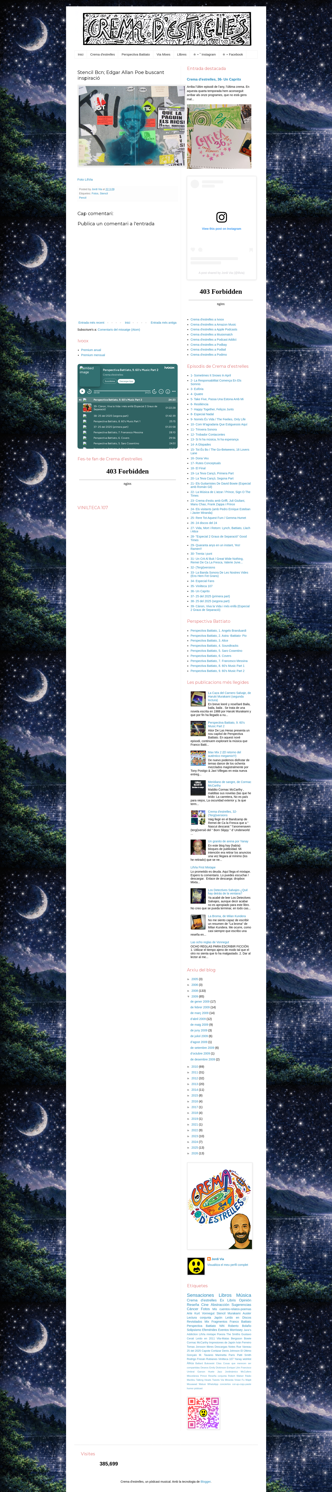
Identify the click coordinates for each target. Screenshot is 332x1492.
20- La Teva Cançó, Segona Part (212, 478)
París (232, 1355)
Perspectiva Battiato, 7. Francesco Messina (219, 661)
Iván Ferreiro (243, 1342)
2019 (195, 1118)
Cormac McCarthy (198, 1342)
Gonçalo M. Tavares (200, 1355)
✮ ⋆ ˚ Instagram (204, 54)
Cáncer (192, 1309)
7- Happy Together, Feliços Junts (212, 409)
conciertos (225, 1384)
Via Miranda (227, 1380)
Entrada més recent (91, 322)
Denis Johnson (231, 1350)
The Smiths (233, 1334)
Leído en (232, 1317)
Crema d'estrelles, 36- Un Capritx (214, 79)
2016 (195, 1101)
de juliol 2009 (199, 1036)
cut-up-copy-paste (241, 1384)
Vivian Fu (239, 1380)
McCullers (246, 1371)
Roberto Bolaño (239, 1326)
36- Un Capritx (200, 591)
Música (243, 1295)
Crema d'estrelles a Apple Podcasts (214, 329)
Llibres (182, 54)
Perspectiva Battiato (136, 54)
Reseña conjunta (217, 1376)
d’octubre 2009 (200, 1053)
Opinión (245, 1300)
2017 (195, 1107)
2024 (195, 1142)
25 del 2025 (194, 1350)
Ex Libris (228, 1300)
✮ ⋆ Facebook (233, 54)
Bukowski (209, 1363)
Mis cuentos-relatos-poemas (231, 1309)
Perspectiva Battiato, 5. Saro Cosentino (216, 650)
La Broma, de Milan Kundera (227, 916)
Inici (81, 54)
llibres (210, 1346)
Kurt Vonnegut (204, 1313)
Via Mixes (163, 54)
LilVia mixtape (207, 1334)
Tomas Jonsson (196, 1346)
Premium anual (91, 350)
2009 (195, 996)
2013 (195, 1084)
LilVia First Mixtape (203, 867)
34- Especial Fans (202, 581)
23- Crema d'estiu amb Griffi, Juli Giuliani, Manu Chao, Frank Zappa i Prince (218, 502)
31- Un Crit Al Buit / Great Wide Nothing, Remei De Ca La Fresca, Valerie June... (217, 560)
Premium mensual (93, 355)
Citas (218, 1363)
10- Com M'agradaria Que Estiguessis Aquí (219, 424)
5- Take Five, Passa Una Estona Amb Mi (217, 399)
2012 (195, 1078)
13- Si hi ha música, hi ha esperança (214, 439)
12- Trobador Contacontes (208, 434)
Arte (189, 1313)
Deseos (205, 1367)
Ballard (199, 1363)
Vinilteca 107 (226, 1359)
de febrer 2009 (200, 1007)
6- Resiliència (199, 404)
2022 (195, 1130)
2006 (195, 984)
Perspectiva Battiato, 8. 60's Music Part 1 (218, 665)
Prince (203, 1376)
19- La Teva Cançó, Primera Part (212, 473)
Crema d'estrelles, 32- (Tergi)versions (222, 813)
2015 (195, 1095)
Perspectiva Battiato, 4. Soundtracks (214, 645)
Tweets (216, 1380)
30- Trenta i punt (201, 553)
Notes (231, 1346)
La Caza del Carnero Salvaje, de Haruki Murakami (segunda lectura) (229, 696)
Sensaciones (200, 1295)
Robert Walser (236, 1376)
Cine (205, 1305)
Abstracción (220, 1305)
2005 (195, 979)
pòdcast (198, 1388)
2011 (195, 1072)
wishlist (247, 1359)
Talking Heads (203, 1380)
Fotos (95, 193)
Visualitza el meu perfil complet (227, 1264)
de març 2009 (199, 1013)
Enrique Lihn (233, 1367)
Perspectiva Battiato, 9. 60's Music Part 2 (218, 671)
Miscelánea (193, 1376)
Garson (201, 1371)
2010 (195, 1066)
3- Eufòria (197, 389)
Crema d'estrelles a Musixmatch (212, 334)
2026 (195, 1153)
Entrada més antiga (163, 322)
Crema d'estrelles (102, 54)
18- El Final (198, 468)
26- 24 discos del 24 (204, 523)
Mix (207, 1321)
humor (190, 1388)
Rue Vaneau (243, 1346)
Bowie (247, 1338)
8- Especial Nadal (202, 414)
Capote (206, 1350)
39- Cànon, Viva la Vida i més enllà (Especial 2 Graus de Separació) (220, 608)
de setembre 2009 (202, 1047)
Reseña (193, 1305)
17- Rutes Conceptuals (206, 463)
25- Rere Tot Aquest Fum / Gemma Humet (218, 518)
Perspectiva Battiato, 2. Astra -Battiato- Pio (219, 635)
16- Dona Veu (200, 458)
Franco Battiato (240, 1321)
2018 (195, 1112)
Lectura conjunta (199, 1317)
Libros (225, 1295)
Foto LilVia (85, 179)
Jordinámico (231, 1371)
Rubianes (211, 1359)
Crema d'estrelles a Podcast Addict (214, 339)
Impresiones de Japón (222, 1342)
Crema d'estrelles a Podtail (208, 349)
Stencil (104, 193)
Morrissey (236, 1330)
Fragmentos (219, 1321)
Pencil (82, 197)
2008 (195, 990)
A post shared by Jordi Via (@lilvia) (222, 272)
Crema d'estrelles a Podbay (209, 344)
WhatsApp (213, 1384)
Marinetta (221, 1355)
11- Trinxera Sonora (204, 429)
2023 (195, 1136)
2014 (195, 1089)
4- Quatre (197, 394)
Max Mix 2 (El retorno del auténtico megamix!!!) (224, 754)
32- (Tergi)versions (203, 567)
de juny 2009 (199, 1030)
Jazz (219, 1371)
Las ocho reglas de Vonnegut (210, 942)
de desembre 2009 (203, 1059)
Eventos (223, 1330)
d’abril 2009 (198, 1019)
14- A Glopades (201, 444)
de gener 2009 (200, 1001)
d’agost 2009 (199, 1042)
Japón (218, 1317)
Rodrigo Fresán (196, 1359)
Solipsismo (194, 1330)
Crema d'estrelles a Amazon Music (213, 324)
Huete (211, 1371)
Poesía (221, 1334)
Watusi (202, 1384)
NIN (221, 1326)
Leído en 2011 (205, 1338)
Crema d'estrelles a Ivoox (207, 319)
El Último (246, 1350)
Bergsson (236, 1338)
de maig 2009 (199, 1024)
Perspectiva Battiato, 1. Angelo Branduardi (218, 630)
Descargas (221, 1346)
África (190, 1363)
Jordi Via (218, 1259)
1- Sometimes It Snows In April (211, 375)
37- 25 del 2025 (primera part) (210, 596)
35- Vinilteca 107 (202, 586)
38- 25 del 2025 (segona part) (210, 601)
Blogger (205, 1481)
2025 (195, 1147)
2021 (195, 1124)
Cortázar (216, 1350)
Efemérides (209, 1330)
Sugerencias (241, 1305)
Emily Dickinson (217, 1367)
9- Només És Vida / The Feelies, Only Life (218, 419)
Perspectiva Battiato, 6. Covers (211, 656)
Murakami (234, 1313)
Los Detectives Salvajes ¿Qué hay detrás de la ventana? (228, 891)
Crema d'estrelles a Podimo (209, 354)
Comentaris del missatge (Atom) (119, 329)
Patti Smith (244, 1355)
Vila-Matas (223, 1338)
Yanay (238, 1359)
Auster (247, 1313)
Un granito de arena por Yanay (228, 841)
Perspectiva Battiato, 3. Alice (209, 640)
